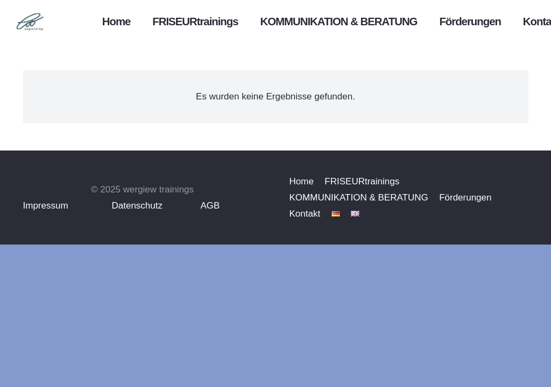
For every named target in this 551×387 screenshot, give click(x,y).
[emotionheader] (46, 21)
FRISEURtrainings (361, 181)
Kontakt (305, 214)
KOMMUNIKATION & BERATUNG (358, 197)
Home (301, 181)
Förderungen (465, 197)
